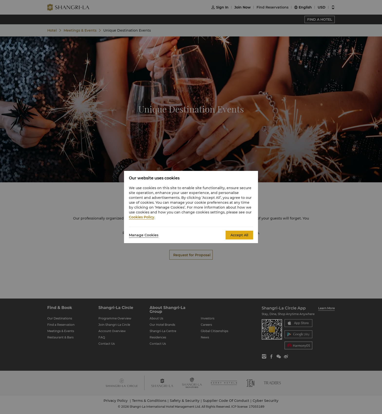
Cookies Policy (141, 217)
